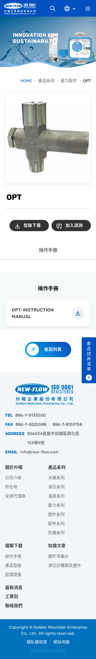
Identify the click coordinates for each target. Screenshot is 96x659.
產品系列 (46, 80)
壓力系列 (56, 505)
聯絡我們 (14, 605)
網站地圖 (61, 642)
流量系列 (56, 477)
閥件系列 (56, 514)
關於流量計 (58, 556)
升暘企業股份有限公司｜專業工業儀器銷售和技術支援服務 (22, 8)
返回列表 (53, 349)
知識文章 (57, 545)
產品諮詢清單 (89, 356)
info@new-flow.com (39, 452)
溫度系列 (56, 496)
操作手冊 (48, 250)
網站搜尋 (53, 8)
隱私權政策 (37, 642)
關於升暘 (14, 467)
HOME (26, 80)
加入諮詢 (74, 225)
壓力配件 (69, 80)
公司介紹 (13, 477)
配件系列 (56, 523)
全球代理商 (15, 496)
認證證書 (13, 574)
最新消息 (14, 587)
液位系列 (56, 486)
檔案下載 (14, 545)
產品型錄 (13, 565)
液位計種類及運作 (64, 565)
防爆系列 (56, 532)
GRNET (58, 650)
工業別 (11, 596)
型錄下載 (32, 225)
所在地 (11, 486)
